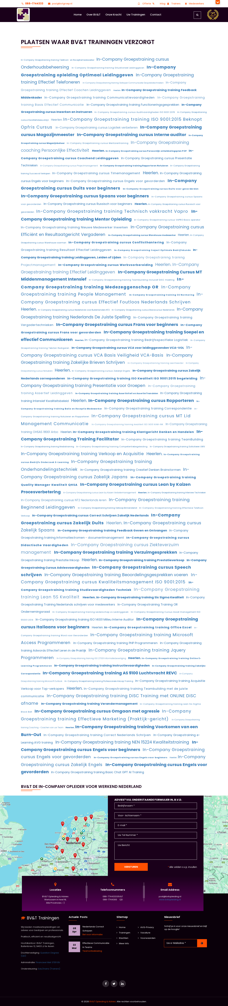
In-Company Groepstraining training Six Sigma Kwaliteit (140, 597)
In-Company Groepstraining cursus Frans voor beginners (117, 324)
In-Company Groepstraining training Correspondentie (148, 408)
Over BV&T (93, 14)
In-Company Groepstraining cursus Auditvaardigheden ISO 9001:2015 (135, 112)
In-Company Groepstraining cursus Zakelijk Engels (101, 370)
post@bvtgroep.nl (59, 3)
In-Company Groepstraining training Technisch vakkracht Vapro (113, 211)
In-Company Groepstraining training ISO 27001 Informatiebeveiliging (92, 658)
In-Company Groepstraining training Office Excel (148, 627)
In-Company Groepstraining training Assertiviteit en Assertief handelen (117, 393)
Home (78, 14)
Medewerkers (194, 3)
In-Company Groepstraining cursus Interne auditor (132, 135)
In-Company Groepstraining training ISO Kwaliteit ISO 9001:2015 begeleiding (132, 378)
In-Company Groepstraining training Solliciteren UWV (177, 446)
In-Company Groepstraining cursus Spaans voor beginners (85, 196)
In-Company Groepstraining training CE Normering (162, 294)
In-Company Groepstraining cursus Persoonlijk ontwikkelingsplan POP (146, 151)
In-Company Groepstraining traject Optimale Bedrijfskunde (152, 250)
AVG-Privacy (146, 927)
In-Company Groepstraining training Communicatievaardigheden (100, 97)
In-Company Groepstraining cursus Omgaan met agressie (97, 711)
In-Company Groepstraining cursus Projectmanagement (69, 165)
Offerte (146, 3)
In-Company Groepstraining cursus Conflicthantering (116, 242)
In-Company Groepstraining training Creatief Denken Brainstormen (131, 470)
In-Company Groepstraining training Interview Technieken (177, 492)
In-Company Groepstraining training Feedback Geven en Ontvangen (113, 530)
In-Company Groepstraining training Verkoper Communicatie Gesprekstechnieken (123, 82)
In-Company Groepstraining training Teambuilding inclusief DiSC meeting (132, 279)
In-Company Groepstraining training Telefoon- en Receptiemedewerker (58, 60)
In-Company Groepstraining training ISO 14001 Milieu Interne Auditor (85, 619)
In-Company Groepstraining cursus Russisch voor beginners (88, 204)
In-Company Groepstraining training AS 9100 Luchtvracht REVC (110, 673)
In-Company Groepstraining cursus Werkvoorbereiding (106, 265)
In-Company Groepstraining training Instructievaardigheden (102, 665)
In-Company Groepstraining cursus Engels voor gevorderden (116, 181)
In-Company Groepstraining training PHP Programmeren (115, 643)
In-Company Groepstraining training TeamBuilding (162, 439)
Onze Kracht (113, 14)
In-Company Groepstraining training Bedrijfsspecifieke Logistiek (137, 340)
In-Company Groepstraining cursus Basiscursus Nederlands (143, 309)
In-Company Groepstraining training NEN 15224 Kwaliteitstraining (122, 742)
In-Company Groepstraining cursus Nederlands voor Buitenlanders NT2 (74, 309)
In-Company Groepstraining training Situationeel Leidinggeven (108, 67)
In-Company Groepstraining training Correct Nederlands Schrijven (98, 735)
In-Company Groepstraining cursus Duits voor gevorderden (161, 188)
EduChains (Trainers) (49, 968)
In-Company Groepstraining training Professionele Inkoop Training (99, 681)
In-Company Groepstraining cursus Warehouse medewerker (142, 235)
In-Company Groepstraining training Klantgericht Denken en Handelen (134, 432)
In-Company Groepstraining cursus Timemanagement (96, 173)
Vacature (144, 932)
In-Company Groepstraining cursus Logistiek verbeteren (97, 127)
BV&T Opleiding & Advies (102, 1001)
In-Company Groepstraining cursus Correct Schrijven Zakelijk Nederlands (90, 515)
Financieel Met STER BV (48, 962)
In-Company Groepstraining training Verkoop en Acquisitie (83, 454)
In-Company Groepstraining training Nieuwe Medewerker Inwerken (75, 227)
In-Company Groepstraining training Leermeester (156, 363)
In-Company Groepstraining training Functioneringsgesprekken (133, 105)
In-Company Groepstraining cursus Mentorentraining (98, 143)
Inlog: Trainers (170, 3)
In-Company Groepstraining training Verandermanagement (89, 704)
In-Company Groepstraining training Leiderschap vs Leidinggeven (90, 612)
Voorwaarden (146, 938)
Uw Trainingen (136, 14)
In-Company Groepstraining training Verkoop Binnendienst (108, 508)
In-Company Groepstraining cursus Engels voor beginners (131, 757)
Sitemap (122, 917)
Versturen (131, 866)
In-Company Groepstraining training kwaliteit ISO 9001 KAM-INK (128, 424)
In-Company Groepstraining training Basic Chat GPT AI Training (97, 772)
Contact (155, 14)
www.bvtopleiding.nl (170, 899)
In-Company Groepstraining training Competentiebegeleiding (112, 446)
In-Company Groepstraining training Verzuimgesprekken (116, 552)
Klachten (122, 938)
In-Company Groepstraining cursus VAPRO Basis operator (167, 219)
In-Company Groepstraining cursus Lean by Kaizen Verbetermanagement (99, 492)
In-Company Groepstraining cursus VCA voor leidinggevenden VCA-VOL (128, 348)
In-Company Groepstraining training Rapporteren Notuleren (134, 165)
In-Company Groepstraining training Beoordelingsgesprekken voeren (116, 575)
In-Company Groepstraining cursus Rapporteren (141, 400)
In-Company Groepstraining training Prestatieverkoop (142, 560)
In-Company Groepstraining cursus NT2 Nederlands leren (64, 500)
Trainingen (123, 932)
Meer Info (123, 943)
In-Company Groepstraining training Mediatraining (48, 446)
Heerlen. (117, 90)
